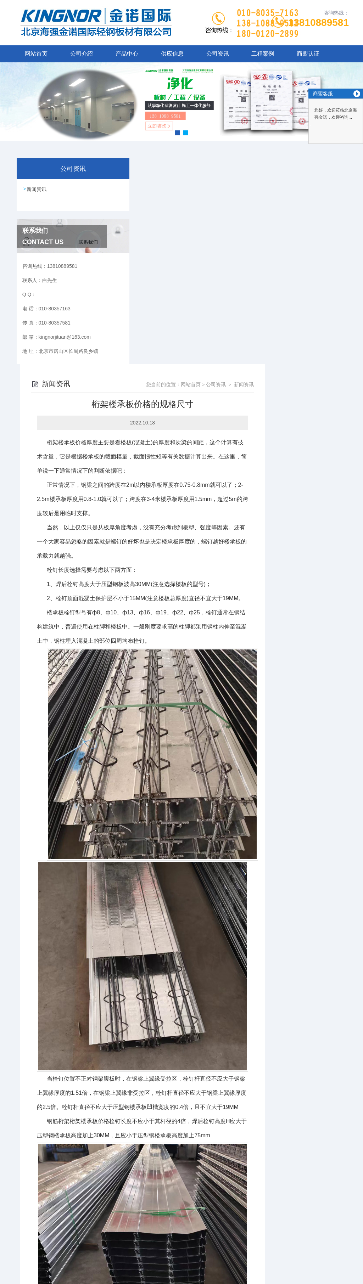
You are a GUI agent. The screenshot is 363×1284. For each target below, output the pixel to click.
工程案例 (262, 54)
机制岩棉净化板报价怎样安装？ (169, 1166)
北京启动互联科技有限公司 (191, 1256)
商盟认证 (308, 54)
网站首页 (36, 54)
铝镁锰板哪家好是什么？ (162, 1178)
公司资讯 (217, 54)
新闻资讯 (37, 189)
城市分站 (19, 1276)
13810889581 (318, 22)
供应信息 (172, 54)
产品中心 (127, 54)
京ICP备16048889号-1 (241, 1234)
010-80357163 (148, 1222)
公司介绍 (81, 54)
